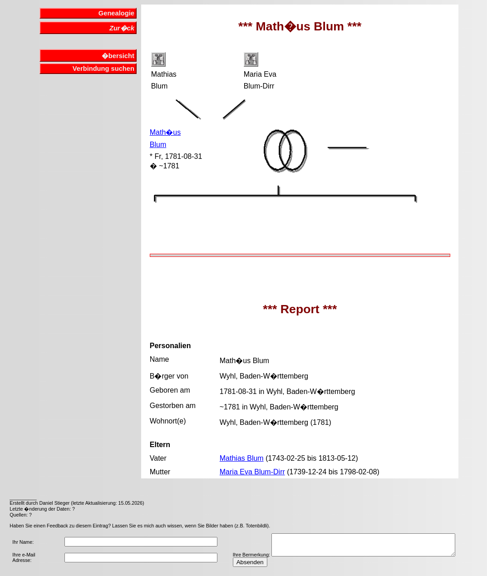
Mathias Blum (242, 458)
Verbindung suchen (103, 68)
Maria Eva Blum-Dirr (252, 472)
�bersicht (118, 55)
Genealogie (116, 13)
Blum (158, 144)
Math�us (165, 132)
